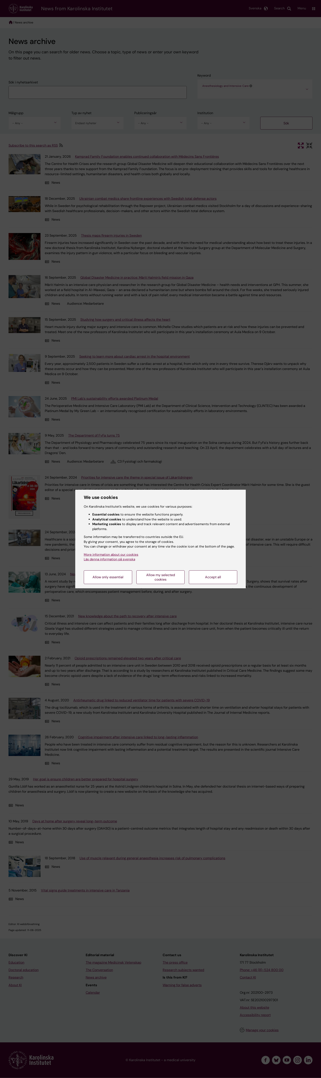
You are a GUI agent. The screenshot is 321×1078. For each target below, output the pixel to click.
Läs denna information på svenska (109, 559)
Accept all (213, 577)
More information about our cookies (111, 554)
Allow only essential (108, 577)
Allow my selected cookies (160, 577)
